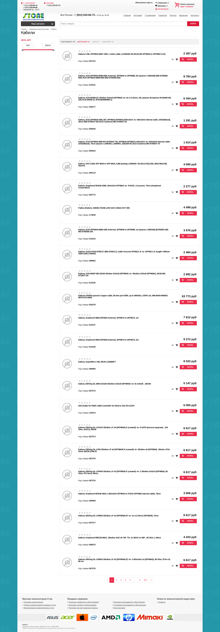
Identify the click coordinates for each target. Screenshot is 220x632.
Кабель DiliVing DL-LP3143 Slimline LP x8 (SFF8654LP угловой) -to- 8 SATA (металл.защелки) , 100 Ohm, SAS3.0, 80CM (123, 428)
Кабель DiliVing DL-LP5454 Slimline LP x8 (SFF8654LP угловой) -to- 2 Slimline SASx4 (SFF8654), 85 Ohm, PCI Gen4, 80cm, (123, 472)
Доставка (138, 15)
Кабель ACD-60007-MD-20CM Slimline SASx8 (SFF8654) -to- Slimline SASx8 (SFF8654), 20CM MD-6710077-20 (122, 275)
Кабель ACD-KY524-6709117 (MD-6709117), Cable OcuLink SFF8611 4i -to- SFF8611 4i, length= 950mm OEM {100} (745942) (124, 253)
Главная (127, 15)
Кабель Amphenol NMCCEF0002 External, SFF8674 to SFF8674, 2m (108, 340)
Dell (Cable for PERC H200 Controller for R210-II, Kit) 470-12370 (106, 406)
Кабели (28, 33)
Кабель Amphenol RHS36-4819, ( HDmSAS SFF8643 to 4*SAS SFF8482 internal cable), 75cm (119, 494)
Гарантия (162, 15)
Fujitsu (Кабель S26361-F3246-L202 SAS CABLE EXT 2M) (104, 208)
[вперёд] (151, 580)
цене (96, 41)
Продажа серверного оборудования (83, 602)
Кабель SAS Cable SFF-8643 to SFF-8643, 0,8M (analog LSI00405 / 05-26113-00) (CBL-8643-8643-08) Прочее (122, 165)
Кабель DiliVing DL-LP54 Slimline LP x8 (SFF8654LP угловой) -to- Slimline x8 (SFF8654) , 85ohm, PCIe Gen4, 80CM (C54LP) (124, 450)
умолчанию (83, 41)
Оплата (173, 15)
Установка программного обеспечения (128, 605)
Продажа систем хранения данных (82, 608)
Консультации (118, 608)
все (145, 580)
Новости (160, 602)
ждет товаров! (189, 5)
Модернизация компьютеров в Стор (38, 608)
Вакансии (183, 15)
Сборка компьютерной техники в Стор (39, 605)
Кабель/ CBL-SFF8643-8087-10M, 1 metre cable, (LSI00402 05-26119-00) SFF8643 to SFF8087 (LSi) (121, 54)
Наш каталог (38, 24)
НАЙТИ (193, 24)
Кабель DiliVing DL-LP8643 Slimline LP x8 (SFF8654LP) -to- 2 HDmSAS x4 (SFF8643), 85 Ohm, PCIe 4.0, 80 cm (124, 560)
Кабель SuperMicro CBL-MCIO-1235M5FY (97, 362)
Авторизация (162, 9)
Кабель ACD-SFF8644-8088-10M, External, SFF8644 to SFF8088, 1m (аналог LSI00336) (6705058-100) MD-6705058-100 (123, 231)
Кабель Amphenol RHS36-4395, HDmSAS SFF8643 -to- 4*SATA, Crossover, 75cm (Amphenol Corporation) (119, 187)
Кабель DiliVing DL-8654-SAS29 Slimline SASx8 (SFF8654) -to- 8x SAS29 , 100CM (114, 384)
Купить (190, 59)
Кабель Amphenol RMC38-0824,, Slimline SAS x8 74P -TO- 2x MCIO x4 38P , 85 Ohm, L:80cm (119, 538)
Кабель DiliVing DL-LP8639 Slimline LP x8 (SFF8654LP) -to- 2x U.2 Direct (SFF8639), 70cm (118, 516)
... (135, 580)
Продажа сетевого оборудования (81, 605)
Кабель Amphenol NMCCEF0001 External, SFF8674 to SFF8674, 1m (108, 318)
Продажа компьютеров (32, 602)
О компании (150, 15)
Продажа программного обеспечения (128, 602)
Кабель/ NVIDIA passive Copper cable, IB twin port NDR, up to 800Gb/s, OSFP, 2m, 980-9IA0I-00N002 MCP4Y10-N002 (123, 296)
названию (108, 41)
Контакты (195, 15)
